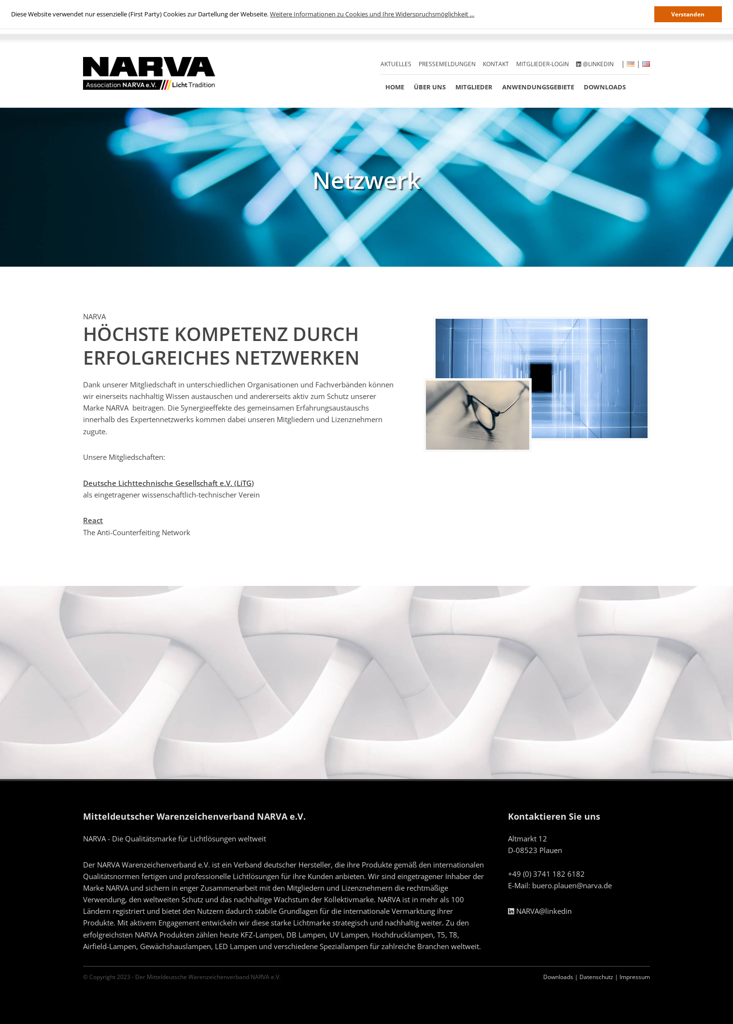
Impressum (635, 977)
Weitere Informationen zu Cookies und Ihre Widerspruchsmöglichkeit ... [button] (372, 14)
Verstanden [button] (688, 14)
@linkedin (595, 64)
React (93, 520)
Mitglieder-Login (542, 64)
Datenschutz (596, 977)
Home (394, 87)
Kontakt (496, 64)
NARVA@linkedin (540, 911)
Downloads (605, 87)
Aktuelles (396, 64)
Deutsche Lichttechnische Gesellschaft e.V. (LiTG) (168, 483)
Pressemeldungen (447, 64)
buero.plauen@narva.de (572, 885)
